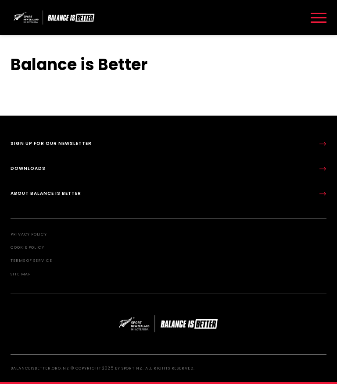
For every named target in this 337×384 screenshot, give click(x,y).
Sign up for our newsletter (168, 144)
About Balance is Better (168, 193)
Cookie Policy (27, 247)
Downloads (168, 169)
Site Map (21, 274)
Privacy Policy (29, 234)
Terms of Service (31, 260)
